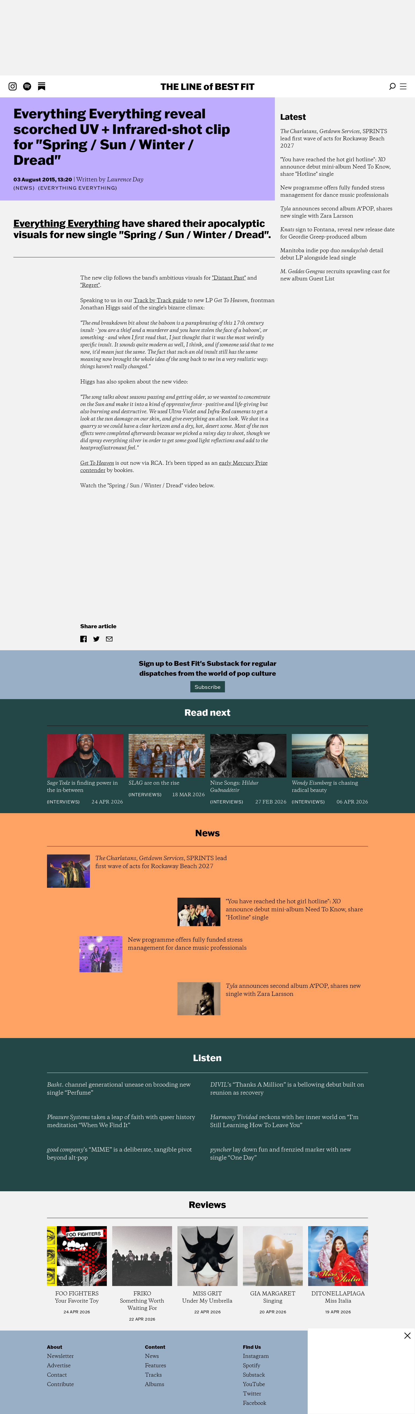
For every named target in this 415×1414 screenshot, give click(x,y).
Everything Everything (66, 223)
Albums (154, 1384)
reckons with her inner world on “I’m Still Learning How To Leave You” (284, 1121)
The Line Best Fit (207, 86)
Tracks (153, 1375)
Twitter (252, 1394)
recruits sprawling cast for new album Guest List (335, 275)
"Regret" (90, 285)
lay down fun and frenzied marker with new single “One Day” (280, 1154)
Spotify (251, 1365)
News (24, 188)
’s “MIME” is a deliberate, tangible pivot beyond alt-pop (119, 1154)
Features (155, 1365)
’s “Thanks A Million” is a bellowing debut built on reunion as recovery (287, 1089)
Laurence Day (125, 180)
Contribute (60, 1384)
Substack (254, 1375)
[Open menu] (403, 86)
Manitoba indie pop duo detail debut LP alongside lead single (331, 254)
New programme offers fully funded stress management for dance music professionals (334, 191)
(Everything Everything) (77, 188)
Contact (57, 1375)
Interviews (63, 802)
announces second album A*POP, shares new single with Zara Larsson (336, 212)
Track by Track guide (160, 300)
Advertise (59, 1365)
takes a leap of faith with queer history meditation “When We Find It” (121, 1121)
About (54, 1347)
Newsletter (60, 1356)
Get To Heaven (97, 463)
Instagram (256, 1356)
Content (155, 1347)
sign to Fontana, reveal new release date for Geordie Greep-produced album (337, 233)
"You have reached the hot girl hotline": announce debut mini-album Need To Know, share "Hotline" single (335, 167)
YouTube (254, 1384)
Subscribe (208, 686)
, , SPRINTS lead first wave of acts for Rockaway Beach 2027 (333, 139)
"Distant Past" (229, 278)
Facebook (254, 1403)
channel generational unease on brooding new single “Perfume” (119, 1089)
